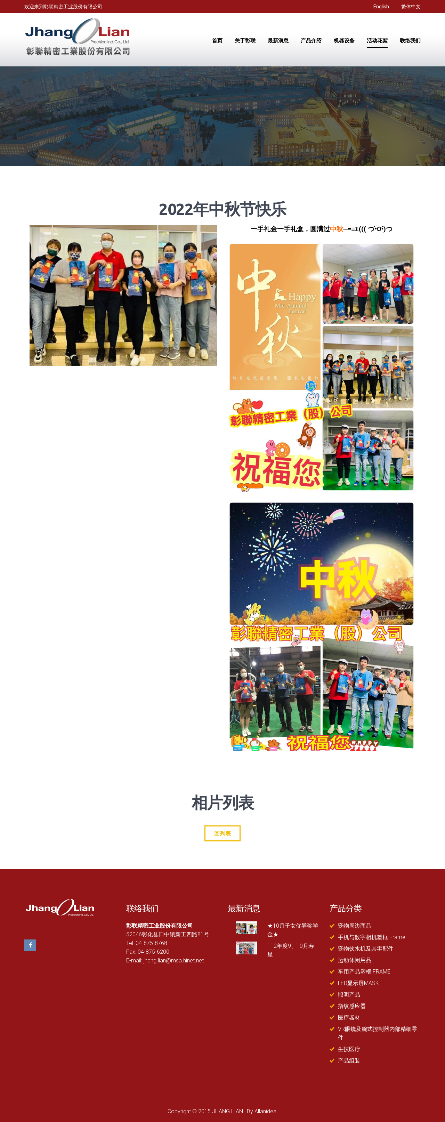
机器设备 (344, 41)
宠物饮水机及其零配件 (366, 948)
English (381, 6)
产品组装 (349, 1060)
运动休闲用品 (354, 960)
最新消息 (278, 41)
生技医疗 (349, 1049)
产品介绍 (311, 41)
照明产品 (349, 994)
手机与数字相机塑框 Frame (371, 937)
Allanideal (265, 1111)
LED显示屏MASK (358, 983)
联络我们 (410, 41)
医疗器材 (349, 1017)
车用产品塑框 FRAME (364, 971)
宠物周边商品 (354, 925)
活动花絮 (377, 41)
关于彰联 (245, 41)
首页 (217, 41)
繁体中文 (411, 6)
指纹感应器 (352, 1006)
